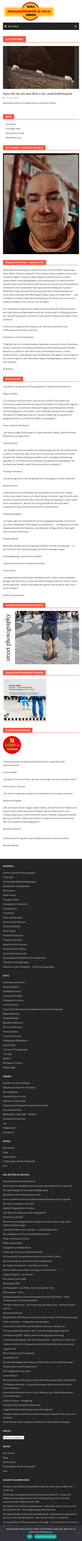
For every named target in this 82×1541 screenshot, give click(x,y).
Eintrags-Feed (13, 128)
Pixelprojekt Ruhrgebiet (15, 1040)
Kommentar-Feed (15, 133)
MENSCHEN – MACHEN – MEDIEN (19, 1114)
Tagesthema (9, 1348)
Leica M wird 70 (10, 1357)
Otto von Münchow (12, 1027)
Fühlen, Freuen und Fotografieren (20, 1366)
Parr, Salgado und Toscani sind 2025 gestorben (26, 1234)
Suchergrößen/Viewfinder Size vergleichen (24, 957)
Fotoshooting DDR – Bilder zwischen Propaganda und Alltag (33, 1335)
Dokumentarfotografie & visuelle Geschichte (25, 1105)
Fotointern (8, 912)
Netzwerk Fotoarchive (14, 1118)
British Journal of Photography (19, 872)
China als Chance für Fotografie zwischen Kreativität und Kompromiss (38, 1344)
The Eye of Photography (15, 1049)
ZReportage (9, 1067)
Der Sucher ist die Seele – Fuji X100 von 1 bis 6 (25, 1265)
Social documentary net (15, 953)
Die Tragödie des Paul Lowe (16, 1371)
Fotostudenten (10, 1004)
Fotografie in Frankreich (15, 903)
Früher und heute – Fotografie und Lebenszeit (26, 1321)
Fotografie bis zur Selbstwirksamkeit (22, 1404)
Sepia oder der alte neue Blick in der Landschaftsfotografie (37, 94)
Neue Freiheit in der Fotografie (18, 1353)
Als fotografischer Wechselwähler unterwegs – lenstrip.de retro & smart (39, 1522)
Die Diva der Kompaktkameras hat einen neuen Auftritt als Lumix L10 (37, 1185)
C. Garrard (8, 877)
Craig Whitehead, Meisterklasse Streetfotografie (27, 1409)
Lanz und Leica (10, 1375)
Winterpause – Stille (13, 1292)
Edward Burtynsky (12, 991)
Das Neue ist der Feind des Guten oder (22, 1194)
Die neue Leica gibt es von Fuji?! (18, 1203)
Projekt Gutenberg (12, 939)
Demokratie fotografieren (16, 886)
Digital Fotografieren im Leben (19, 1208)
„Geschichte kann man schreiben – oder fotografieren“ (30, 1229)
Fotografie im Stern (13, 1000)
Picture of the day (12, 1036)
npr (5, 1123)
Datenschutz (9, 1156)
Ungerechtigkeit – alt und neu (18, 1274)
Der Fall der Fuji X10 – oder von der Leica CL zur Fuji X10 (41, 1517)
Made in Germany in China (16, 1238)
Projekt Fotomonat (13, 935)
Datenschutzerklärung (45, 1537)
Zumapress (8, 1132)
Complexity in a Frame (14, 1096)
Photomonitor (10, 1031)
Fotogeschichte (11, 899)
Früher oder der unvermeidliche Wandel (22, 1251)
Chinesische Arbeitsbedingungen (19, 881)
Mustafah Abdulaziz (13, 1022)
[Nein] (78, 1533)
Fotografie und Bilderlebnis (17, 1247)
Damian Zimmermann (14, 1100)
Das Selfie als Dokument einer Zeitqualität (24, 1212)
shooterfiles (9, 1045)
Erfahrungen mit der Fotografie (19, 1161)
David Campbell (11, 986)
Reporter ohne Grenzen (15, 944)
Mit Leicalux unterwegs (14, 1278)
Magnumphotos (11, 1013)
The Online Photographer (16, 962)
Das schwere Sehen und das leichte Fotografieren (27, 1260)
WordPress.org (13, 137)
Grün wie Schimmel (12, 1312)
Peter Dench (9, 930)
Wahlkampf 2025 (11, 1283)
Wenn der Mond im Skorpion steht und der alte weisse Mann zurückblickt (39, 1380)
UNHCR (7, 1058)
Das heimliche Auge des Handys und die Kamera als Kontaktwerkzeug (38, 1362)
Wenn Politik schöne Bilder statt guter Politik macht (30, 1269)
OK (29, 1537)
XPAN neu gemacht (12, 1242)
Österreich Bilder (11, 926)
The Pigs (7, 1054)
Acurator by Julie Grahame (16, 1082)
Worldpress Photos (13, 1062)
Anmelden (11, 124)
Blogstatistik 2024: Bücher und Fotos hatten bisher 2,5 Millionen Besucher (40, 1317)
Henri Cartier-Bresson (14, 921)
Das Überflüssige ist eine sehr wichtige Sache (25, 1190)
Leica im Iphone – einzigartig (17, 1400)
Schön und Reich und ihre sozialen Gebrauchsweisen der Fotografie (36, 1199)
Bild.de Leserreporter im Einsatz (19, 1087)
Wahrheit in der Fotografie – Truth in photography (28, 966)
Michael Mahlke (12, 97)
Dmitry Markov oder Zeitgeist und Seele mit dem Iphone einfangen (36, 1421)
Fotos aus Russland (12, 917)
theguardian (9, 1127)
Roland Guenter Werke (14, 948)
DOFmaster (9, 890)
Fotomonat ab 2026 (13, 1217)
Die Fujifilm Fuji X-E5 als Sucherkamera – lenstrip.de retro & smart (36, 1506)
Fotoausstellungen (12, 995)
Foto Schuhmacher (12, 1109)
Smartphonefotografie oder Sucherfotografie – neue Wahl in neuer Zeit (39, 1339)
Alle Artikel (8, 1147)
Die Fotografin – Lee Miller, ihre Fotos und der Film (28, 1287)
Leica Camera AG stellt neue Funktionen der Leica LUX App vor (34, 1326)
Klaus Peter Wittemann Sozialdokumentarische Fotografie (33, 1009)
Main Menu (13, 26)
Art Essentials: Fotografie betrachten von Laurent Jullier (32, 1256)
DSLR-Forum (9, 895)
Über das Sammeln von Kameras (19, 1181)
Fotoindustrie (10, 908)
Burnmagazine (10, 1091)
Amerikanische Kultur (14, 982)
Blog (5, 1152)
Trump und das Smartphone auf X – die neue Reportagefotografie (36, 1330)
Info (5, 1165)
